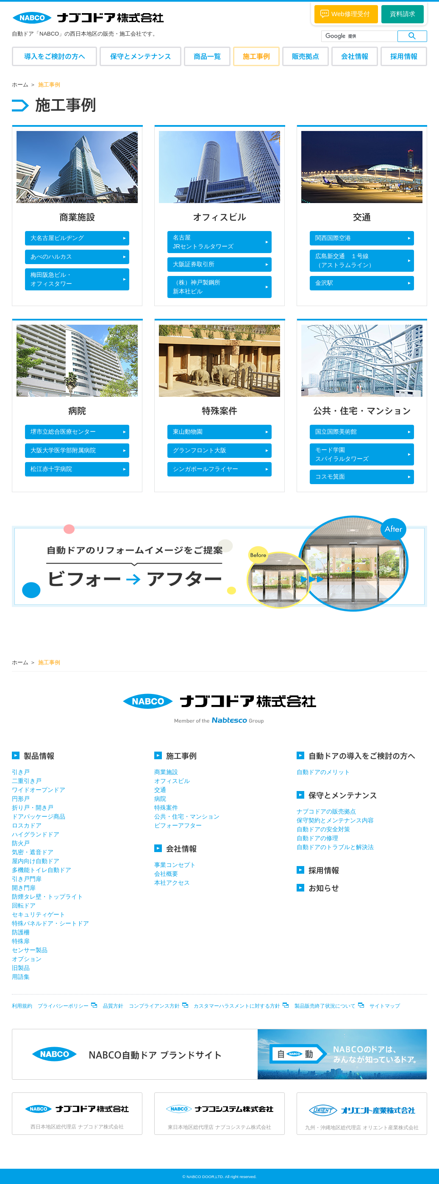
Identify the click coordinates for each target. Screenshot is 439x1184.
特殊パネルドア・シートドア (50, 923)
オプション (27, 959)
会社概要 (166, 873)
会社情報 (354, 56)
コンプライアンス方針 (154, 1006)
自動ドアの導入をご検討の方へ (356, 755)
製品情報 (33, 755)
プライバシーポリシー (63, 1006)
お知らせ (318, 888)
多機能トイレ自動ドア (41, 869)
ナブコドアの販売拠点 (326, 811)
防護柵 (21, 932)
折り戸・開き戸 (32, 807)
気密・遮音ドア (32, 852)
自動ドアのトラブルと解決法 (335, 847)
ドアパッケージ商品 (38, 816)
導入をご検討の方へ (54, 56)
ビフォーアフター (178, 825)
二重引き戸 (27, 780)
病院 (160, 798)
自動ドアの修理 (317, 838)
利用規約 (22, 1006)
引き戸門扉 (27, 878)
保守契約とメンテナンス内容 (335, 820)
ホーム (20, 84)
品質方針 (113, 1006)
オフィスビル (172, 780)
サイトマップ (385, 1006)
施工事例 (256, 56)
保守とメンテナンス (140, 56)
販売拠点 (305, 56)
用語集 (21, 976)
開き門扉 (24, 887)
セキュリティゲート (38, 914)
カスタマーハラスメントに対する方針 (237, 1006)
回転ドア (24, 905)
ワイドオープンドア (38, 789)
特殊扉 (21, 941)
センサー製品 (29, 950)
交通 (160, 789)
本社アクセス (172, 882)
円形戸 (21, 798)
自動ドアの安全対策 (323, 829)
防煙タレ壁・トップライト (47, 896)
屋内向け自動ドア (35, 861)
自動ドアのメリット (323, 772)
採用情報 (403, 56)
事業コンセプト (175, 864)
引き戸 (21, 772)
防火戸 (21, 843)
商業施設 (166, 772)
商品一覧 (207, 56)
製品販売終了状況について (325, 1006)
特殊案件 (166, 807)
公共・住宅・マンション (187, 816)
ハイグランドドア (35, 834)
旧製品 (21, 967)
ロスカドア (27, 825)
